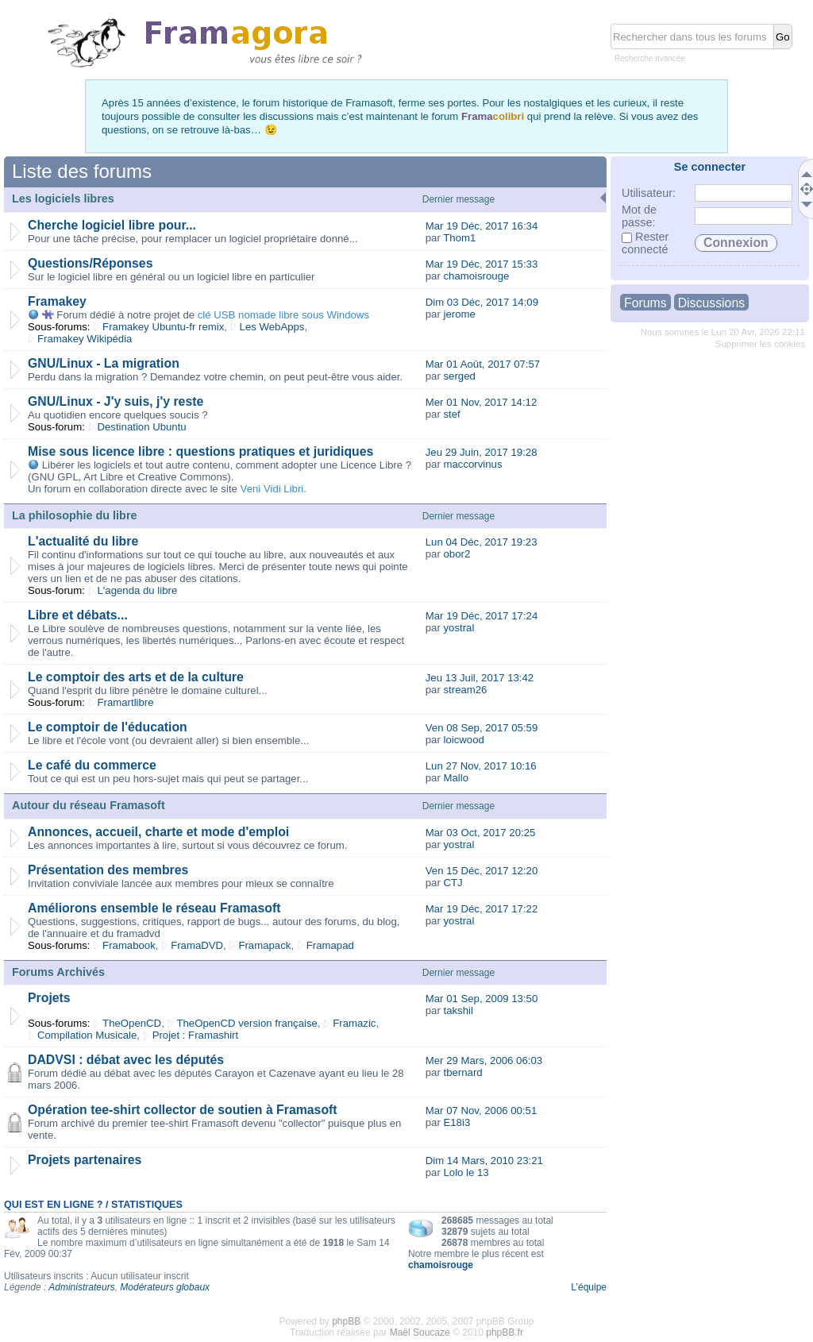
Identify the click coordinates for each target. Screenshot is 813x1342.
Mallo (455, 778)
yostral (458, 628)
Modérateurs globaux (165, 1287)
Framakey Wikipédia (84, 339)
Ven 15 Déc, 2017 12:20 (482, 871)
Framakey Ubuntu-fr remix (163, 327)
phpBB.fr (504, 1332)
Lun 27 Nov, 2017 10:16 (481, 766)
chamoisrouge (476, 276)
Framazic (354, 1023)
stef (451, 414)
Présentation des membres (108, 870)
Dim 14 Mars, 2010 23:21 (484, 1161)
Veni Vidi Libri (272, 489)
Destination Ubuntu (142, 427)
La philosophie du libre (74, 515)
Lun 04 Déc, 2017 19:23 (482, 542)
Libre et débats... (78, 615)
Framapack (264, 945)
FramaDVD (197, 945)
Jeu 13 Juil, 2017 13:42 (480, 678)
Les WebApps (272, 327)
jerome (459, 314)
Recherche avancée (650, 58)
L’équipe (589, 1287)
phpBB (346, 1321)
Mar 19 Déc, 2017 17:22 (482, 909)
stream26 (465, 690)
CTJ (452, 883)
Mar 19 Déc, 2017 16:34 (482, 226)
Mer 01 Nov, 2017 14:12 (482, 402)
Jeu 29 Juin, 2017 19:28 (482, 452)
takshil (457, 1010)
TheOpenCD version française (246, 1023)
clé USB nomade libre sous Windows (283, 315)
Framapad (330, 945)
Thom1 (459, 238)
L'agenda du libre (138, 590)
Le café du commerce (92, 765)
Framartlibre (126, 702)
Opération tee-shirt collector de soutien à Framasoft (182, 1109)
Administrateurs (81, 1287)
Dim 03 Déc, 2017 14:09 (482, 302)
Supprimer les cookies (760, 344)
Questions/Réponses (90, 263)
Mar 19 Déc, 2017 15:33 (482, 264)
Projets (49, 998)
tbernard (462, 1072)
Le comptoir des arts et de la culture (136, 677)
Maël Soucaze (420, 1332)
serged (459, 376)
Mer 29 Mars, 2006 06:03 (484, 1060)
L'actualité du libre (83, 541)
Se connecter (710, 166)
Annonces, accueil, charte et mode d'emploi (158, 832)
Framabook (129, 945)
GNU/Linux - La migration (103, 363)
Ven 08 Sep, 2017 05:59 (482, 728)
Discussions (711, 303)
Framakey (57, 301)
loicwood (463, 740)
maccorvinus (472, 464)
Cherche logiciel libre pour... (112, 225)
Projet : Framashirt (195, 1035)
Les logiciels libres (63, 198)
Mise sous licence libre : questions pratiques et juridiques (200, 451)
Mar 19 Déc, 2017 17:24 (482, 616)
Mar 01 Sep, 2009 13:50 (482, 999)
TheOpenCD (131, 1023)
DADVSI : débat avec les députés (126, 1059)
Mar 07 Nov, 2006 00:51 (482, 1110)
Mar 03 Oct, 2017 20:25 (481, 833)
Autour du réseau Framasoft (88, 805)
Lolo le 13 (465, 1172)
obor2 (456, 554)
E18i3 (456, 1122)
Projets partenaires (84, 1160)
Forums (645, 303)
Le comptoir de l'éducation (107, 727)
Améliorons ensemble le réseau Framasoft (154, 908)
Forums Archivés (58, 972)
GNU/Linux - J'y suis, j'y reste (115, 401)
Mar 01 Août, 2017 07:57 (483, 364)
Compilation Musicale (87, 1035)
